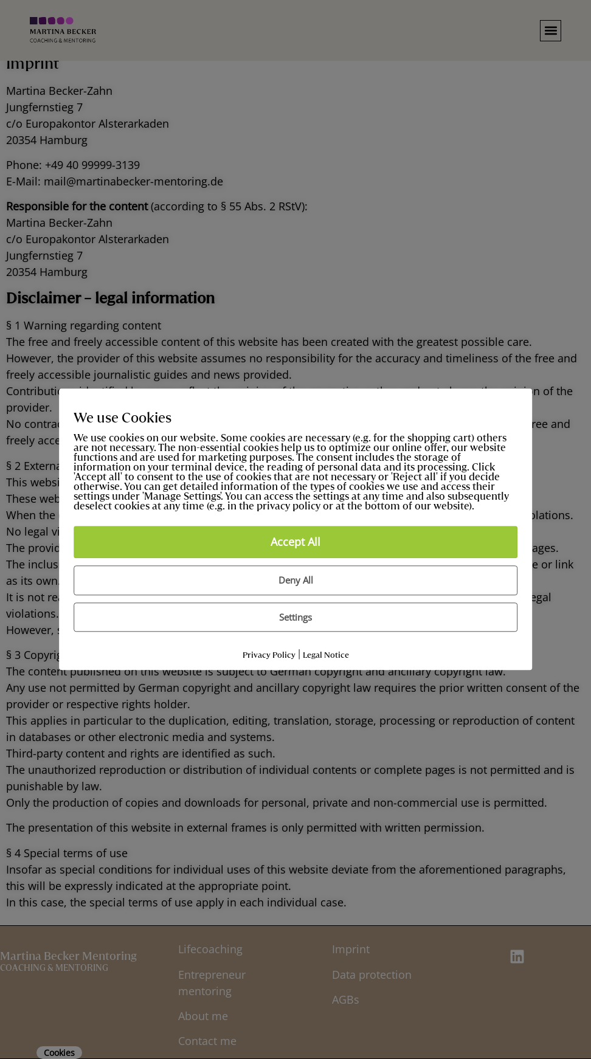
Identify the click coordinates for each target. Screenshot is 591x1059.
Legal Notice (326, 655)
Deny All (295, 580)
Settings (295, 617)
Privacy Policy (269, 655)
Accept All (295, 542)
